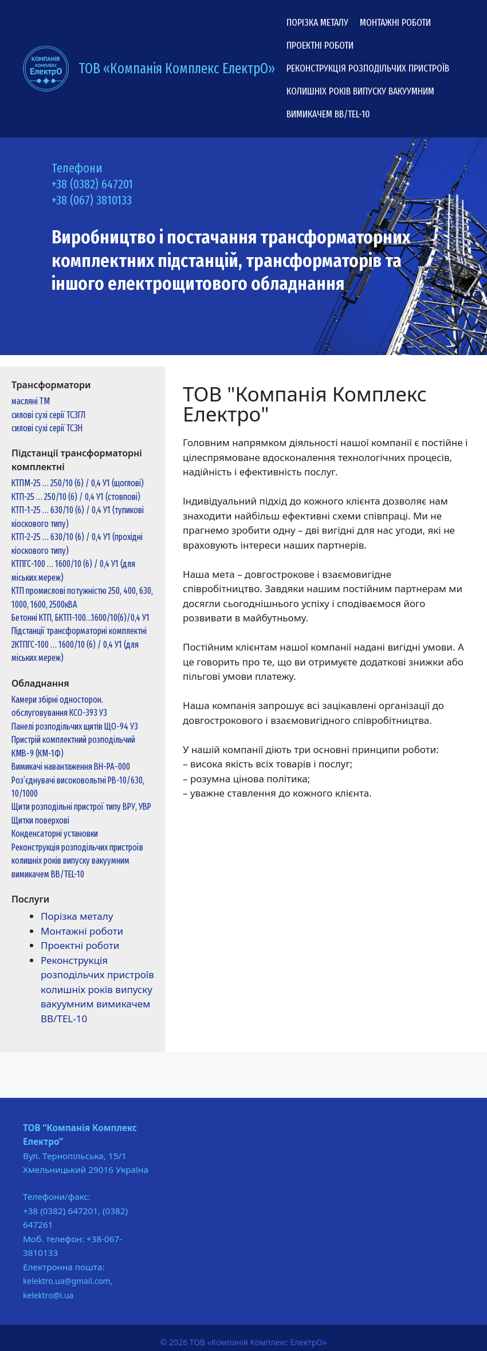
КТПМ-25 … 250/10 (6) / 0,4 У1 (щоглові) (77, 483)
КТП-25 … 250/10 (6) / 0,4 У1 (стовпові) (75, 496)
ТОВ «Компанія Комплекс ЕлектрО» (176, 68)
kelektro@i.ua (48, 1295)
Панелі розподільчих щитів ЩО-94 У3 (74, 726)
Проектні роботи (320, 46)
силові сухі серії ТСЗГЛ (48, 414)
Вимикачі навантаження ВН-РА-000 (70, 766)
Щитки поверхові (40, 820)
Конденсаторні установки (54, 833)
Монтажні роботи (395, 23)
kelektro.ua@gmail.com (66, 1280)
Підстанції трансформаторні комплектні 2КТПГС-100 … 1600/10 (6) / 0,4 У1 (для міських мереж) (79, 644)
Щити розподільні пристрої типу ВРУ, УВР (81, 806)
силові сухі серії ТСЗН (47, 428)
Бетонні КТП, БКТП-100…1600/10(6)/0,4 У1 (80, 617)
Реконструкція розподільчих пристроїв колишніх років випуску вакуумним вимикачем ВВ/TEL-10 (367, 91)
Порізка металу (317, 23)
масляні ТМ (30, 401)
